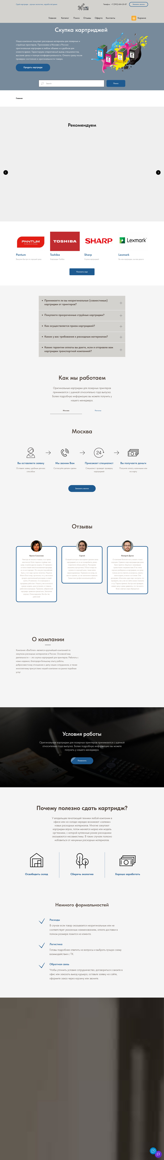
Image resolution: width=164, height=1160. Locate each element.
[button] (138, 4)
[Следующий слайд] (158, 173)
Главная (52, 18)
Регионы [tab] (98, 415)
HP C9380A (125, 171)
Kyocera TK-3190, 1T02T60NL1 (64, 171)
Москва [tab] (66, 415)
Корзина (142, 18)
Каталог (65, 18)
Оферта (98, 18)
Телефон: (106, 4)
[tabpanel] (82, 470)
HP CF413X (22, 171)
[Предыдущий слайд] (5, 173)
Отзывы (87, 18)
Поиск (76, 18)
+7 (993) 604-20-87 (119, 4)
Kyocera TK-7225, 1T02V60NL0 (99, 171)
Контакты (110, 18)
